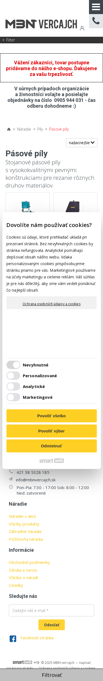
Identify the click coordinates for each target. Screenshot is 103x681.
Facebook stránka (37, 637)
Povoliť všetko (51, 415)
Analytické (34, 386)
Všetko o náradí (23, 577)
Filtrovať (52, 675)
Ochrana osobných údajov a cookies (51, 304)
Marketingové (37, 397)
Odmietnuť (51, 446)
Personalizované (40, 375)
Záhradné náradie (25, 531)
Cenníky (16, 585)
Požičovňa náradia (26, 539)
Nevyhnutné (35, 365)
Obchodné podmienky (29, 562)
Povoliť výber (51, 431)
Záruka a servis (23, 570)
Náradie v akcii (22, 516)
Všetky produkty (24, 524)
